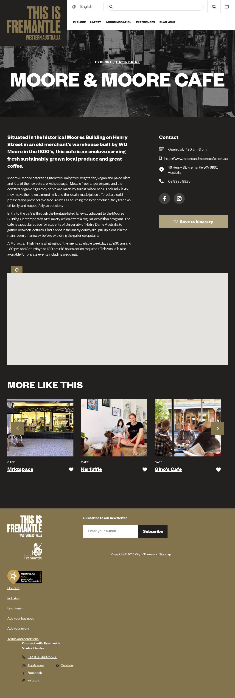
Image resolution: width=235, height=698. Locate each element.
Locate (16, 269)
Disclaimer (15, 608)
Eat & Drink (128, 61)
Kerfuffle (91, 469)
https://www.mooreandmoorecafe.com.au (196, 158)
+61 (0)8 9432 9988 (42, 657)
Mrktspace (20, 469)
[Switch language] (88, 6)
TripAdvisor (33, 664)
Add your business (20, 618)
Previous (17, 428)
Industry (13, 597)
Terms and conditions (23, 638)
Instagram (179, 198)
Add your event (18, 628)
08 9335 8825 (179, 181)
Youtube (64, 664)
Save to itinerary (196, 221)
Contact (13, 587)
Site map (165, 554)
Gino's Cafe (168, 469)
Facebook (164, 198)
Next (217, 428)
